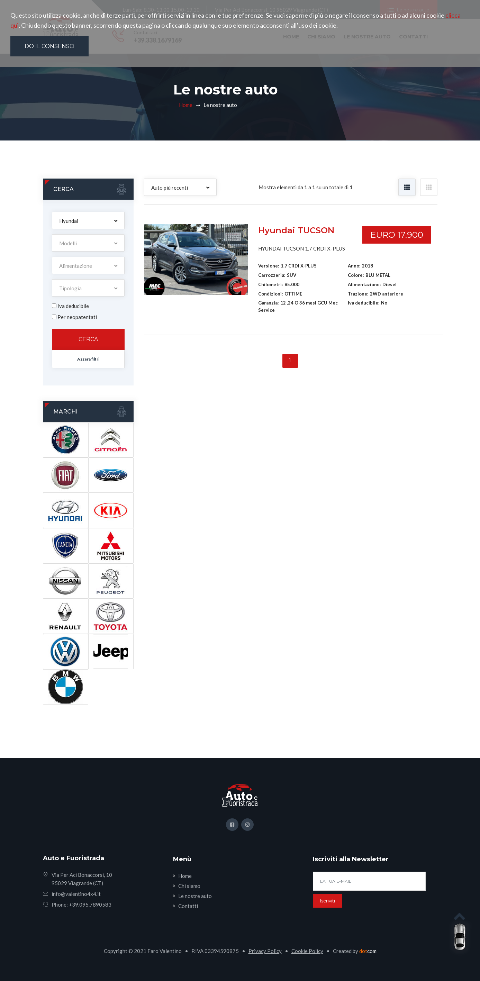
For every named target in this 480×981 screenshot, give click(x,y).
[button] (88, 220)
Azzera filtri (88, 359)
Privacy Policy (265, 951)
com (368, 951)
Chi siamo (189, 886)
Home (185, 105)
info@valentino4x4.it (76, 894)
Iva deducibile (73, 306)
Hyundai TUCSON (296, 230)
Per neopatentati (77, 317)
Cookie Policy (307, 951)
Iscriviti (327, 900)
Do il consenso (49, 46)
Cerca (88, 339)
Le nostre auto (195, 896)
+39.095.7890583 (90, 904)
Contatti (188, 906)
